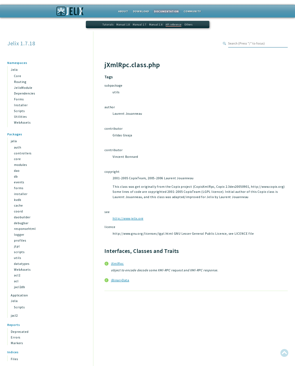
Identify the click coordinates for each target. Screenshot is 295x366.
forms (18, 188)
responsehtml (25, 229)
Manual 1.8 (123, 24)
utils (17, 258)
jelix (14, 141)
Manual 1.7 (139, 24)
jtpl (17, 246)
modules (20, 165)
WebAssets (22, 122)
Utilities (20, 117)
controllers (23, 153)
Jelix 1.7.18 (21, 43)
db (16, 176)
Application (19, 295)
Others (188, 24)
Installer (21, 105)
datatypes (21, 264)
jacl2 (14, 315)
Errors (15, 337)
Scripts (19, 111)
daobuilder (22, 217)
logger (19, 234)
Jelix (14, 70)
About (123, 11)
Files (14, 359)
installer (20, 194)
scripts (19, 252)
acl (16, 281)
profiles (20, 240)
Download (141, 11)
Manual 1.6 (156, 24)
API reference (173, 24)
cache (18, 205)
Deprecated (19, 332)
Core (17, 76)
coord (18, 211)
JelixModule (23, 88)
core (17, 159)
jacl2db (19, 287)
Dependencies (24, 93)
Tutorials (107, 24)
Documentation (166, 11)
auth (17, 147)
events (19, 182)
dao (16, 171)
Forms (19, 99)
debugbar (21, 223)
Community (192, 11)
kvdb (17, 200)
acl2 (17, 275)
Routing (20, 82)
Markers (17, 343)
